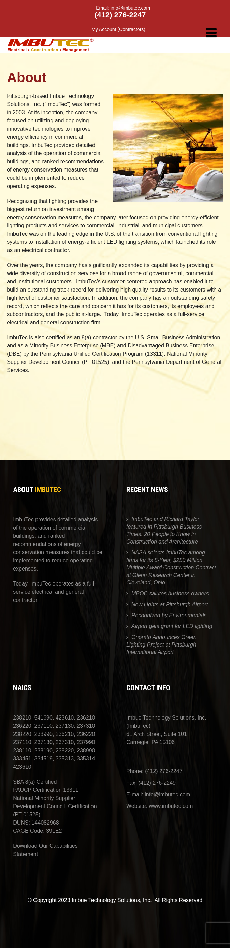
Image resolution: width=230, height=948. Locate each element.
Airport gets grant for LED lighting (171, 626)
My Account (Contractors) (118, 29)
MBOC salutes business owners (170, 593)
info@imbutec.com (167, 794)
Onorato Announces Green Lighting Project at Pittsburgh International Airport (161, 644)
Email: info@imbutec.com (118, 8)
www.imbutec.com (171, 806)
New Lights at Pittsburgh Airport (169, 604)
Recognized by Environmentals (169, 615)
